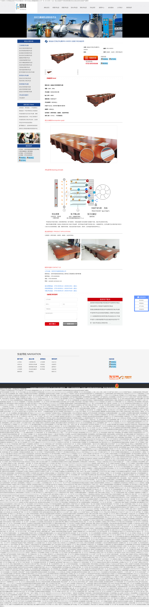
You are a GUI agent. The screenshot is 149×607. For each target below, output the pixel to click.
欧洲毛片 (34, 392)
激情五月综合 (131, 436)
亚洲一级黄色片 (21, 507)
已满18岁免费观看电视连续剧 (59, 410)
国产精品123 (72, 405)
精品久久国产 (66, 530)
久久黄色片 (74, 473)
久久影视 (4, 424)
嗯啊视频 (123, 406)
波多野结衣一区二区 (39, 444)
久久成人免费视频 (55, 505)
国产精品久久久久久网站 (23, 513)
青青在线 (42, 513)
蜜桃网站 (126, 474)
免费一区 (93, 497)
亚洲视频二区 (83, 410)
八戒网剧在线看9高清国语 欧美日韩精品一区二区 (109, 398)
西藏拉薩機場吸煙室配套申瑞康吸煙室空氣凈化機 (105, 309)
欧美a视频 (95, 426)
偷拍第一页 (109, 458)
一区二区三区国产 (38, 416)
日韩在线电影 (62, 575)
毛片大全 (17, 599)
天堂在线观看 (42, 476)
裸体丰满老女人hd (46, 453)
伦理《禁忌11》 (39, 411)
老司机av (45, 426)
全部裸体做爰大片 (99, 393)
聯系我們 (129, 7)
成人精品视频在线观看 (86, 489)
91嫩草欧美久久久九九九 (91, 449)
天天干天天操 (68, 486)
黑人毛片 (25, 429)
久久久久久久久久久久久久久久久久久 (108, 431)
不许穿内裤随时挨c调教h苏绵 (14, 421)
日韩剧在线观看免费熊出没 (81, 403)
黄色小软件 (16, 414)
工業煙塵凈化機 (24, 45)
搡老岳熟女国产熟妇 (29, 499)
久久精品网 (146, 426)
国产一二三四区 (126, 461)
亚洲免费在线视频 (66, 515)
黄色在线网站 (131, 423)
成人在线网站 (122, 413)
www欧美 (65, 444)
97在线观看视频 (29, 496)
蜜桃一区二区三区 (14, 530)
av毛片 (50, 557)
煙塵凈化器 (56, 7)
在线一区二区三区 (17, 562)
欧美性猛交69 (83, 436)
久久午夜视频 (106, 526)
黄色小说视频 (12, 520)
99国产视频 (74, 458)
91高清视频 (27, 427)
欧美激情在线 (124, 483)
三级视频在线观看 (74, 406)
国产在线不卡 (64, 393)
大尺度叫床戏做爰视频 (72, 564)
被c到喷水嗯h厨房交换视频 (120, 523)
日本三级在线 (55, 500)
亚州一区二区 (109, 489)
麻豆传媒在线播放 (25, 436)
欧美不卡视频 (143, 590)
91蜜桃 (125, 416)
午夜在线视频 (16, 523)
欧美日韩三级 (23, 559)
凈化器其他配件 (24, 95)
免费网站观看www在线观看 (81, 478)
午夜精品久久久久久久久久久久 (36, 460)
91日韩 (134, 489)
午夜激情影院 (101, 580)
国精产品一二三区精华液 (81, 598)
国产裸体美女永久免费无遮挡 (43, 431)
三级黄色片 (27, 544)
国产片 (120, 431)
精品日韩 (2, 588)
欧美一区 (17, 474)
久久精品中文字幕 (112, 588)
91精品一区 (118, 575)
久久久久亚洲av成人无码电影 (116, 395)
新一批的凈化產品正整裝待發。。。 (101, 323)
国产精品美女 (57, 588)
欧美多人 (28, 552)
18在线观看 (8, 578)
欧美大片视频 (121, 408)
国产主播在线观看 (98, 551)
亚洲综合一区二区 (21, 521)
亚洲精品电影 (41, 392)
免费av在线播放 (11, 518)
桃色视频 (74, 572)
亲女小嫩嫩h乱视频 (103, 444)
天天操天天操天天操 (130, 599)
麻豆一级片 (79, 500)
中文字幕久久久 (50, 604)
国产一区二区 (127, 547)
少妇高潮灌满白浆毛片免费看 (22, 473)
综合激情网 (65, 476)
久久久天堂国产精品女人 (126, 392)
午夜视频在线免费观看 (25, 452)
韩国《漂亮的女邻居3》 (93, 406)
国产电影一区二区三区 (25, 512)
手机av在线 (115, 491)
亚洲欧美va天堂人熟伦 (134, 450)
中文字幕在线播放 (39, 437)
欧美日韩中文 (56, 585)
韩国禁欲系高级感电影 (97, 496)
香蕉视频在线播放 (92, 431)
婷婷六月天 (17, 426)
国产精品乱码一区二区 (88, 460)
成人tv (52, 570)
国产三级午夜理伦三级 (58, 544)
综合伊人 (64, 457)
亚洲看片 (58, 393)
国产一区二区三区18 (140, 494)
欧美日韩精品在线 (118, 393)
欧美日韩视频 (111, 406)
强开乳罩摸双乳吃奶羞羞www (7, 492)
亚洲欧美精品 (30, 528)
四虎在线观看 (128, 437)
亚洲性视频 (5, 452)
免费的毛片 (50, 470)
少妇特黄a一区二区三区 (118, 403)
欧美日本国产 (133, 397)
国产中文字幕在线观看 (67, 470)
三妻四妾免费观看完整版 (103, 450)
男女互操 (6, 410)
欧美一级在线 (82, 468)
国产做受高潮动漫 (9, 403)
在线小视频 (27, 604)
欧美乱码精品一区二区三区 (89, 562)
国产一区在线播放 (111, 509)
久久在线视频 (38, 543)
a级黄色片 (71, 570)
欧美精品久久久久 (99, 460)
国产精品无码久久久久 (105, 442)
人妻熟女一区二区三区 (85, 445)
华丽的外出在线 (64, 585)
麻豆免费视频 (52, 440)
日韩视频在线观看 (48, 411)
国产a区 (112, 392)
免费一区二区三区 (121, 419)
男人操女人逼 (75, 439)
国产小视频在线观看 (51, 599)
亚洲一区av (86, 594)
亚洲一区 (10, 541)
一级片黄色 (41, 449)
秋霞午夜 (3, 427)
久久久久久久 (32, 539)
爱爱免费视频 (65, 588)
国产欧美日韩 (70, 598)
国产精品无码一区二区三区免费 (100, 453)
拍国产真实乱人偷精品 (53, 598)
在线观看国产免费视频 (76, 549)
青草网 (55, 601)
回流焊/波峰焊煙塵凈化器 (25, 65)
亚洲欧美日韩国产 (55, 439)
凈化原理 (92, 7)
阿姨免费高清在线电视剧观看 (111, 528)
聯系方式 (54, 371)
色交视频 (139, 538)
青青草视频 (26, 481)
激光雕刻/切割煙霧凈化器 (25, 53)
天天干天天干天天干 (87, 517)
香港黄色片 (141, 509)
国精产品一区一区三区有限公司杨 (135, 449)
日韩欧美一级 (31, 395)
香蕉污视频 (53, 395)
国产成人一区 (29, 468)
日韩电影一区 (103, 406)
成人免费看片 (100, 515)
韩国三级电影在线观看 (41, 429)
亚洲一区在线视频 (54, 416)
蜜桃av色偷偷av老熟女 (61, 523)
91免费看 (129, 413)
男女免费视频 (31, 450)
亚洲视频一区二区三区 (30, 520)
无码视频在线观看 (139, 455)
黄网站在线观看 (137, 565)
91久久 (126, 562)
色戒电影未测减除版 (45, 591)
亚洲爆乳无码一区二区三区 (33, 518)
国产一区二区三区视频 (40, 599)
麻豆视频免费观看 (43, 549)
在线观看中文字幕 (70, 557)
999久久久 (68, 507)
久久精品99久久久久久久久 (50, 400)
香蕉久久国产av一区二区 (84, 427)
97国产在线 (70, 449)
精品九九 (70, 414)
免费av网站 (134, 400)
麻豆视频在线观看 (4, 470)
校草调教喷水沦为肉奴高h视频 (71, 395)
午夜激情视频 (143, 419)
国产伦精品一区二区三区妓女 (50, 465)
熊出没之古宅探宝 (66, 593)
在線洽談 (54, 369)
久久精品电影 (29, 401)
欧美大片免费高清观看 (134, 520)
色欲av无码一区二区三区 (57, 489)
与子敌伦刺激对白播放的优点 (129, 473)
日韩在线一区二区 (141, 533)
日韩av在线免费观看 (89, 543)
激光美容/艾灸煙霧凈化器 (25, 55)
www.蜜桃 (92, 455)
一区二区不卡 (6, 543)
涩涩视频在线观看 (77, 418)
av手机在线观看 (99, 403)
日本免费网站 (125, 484)
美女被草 (109, 445)
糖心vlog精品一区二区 (28, 500)
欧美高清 (55, 520)
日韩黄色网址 (91, 461)
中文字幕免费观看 (73, 601)
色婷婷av (31, 471)
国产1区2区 (132, 586)
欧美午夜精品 (9, 395)
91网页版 (22, 398)
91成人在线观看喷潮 (113, 533)
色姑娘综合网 (102, 458)
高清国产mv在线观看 (143, 560)
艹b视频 (39, 440)
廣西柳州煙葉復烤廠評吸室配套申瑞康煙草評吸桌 (105, 303)
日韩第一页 (33, 427)
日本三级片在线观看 (137, 418)
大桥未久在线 (17, 504)
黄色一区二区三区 (8, 523)
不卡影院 (76, 496)
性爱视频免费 (76, 400)
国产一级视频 (89, 581)
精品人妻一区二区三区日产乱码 (81, 486)
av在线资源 (70, 392)
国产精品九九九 (100, 429)
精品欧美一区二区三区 (12, 401)
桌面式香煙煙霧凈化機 (25, 89)
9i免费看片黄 (145, 525)
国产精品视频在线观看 (76, 397)
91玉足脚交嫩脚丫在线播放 (42, 395)
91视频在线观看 (28, 400)
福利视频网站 (100, 423)
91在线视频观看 (142, 473)
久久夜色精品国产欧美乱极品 (93, 573)
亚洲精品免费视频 (77, 526)
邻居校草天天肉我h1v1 (40, 471)
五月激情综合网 (143, 593)
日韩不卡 (134, 479)
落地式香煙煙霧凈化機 (25, 87)
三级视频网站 (85, 520)
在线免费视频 (143, 413)
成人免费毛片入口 (25, 466)
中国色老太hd (79, 583)
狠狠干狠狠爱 (125, 502)
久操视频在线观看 (106, 436)
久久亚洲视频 (60, 403)
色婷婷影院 (102, 419)
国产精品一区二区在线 (32, 463)
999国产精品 (111, 432)
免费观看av (138, 492)
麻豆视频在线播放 (55, 401)
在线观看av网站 (61, 474)
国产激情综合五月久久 (97, 603)
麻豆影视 (76, 445)
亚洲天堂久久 (9, 457)
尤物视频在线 (10, 581)
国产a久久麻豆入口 (93, 598)
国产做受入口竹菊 (100, 437)
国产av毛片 (7, 429)
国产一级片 (51, 517)
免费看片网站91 (123, 436)
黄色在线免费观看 (38, 474)
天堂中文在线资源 (70, 499)
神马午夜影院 (14, 544)
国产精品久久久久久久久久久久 (109, 408)
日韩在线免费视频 (59, 406)
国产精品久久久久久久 (61, 463)
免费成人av (11, 463)
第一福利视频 (30, 439)
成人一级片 (30, 593)
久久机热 (86, 398)
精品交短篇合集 (48, 521)
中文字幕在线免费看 (88, 585)
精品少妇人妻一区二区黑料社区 (46, 406)
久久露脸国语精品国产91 (89, 418)
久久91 (68, 460)
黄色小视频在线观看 (15, 564)
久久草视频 (40, 533)
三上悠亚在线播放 (5, 585)
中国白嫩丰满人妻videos (115, 440)
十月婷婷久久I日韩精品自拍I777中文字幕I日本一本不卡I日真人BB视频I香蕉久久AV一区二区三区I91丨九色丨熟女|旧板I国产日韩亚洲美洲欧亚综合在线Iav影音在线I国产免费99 (44, 1)
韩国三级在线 (135, 411)
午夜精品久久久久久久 (137, 460)
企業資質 (19, 366)
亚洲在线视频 (10, 473)
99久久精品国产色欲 (117, 445)
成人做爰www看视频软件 (23, 478)
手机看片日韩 (32, 533)
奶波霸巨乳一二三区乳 (102, 395)
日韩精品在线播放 (122, 556)
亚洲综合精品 (127, 411)
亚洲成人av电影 (115, 450)
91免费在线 (97, 507)
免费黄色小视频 (68, 526)
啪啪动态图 (89, 523)
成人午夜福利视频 (126, 504)
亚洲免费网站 (41, 418)
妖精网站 (11, 405)
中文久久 (80, 453)
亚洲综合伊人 (55, 445)
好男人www (13, 423)
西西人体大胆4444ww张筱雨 (131, 410)
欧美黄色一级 (98, 465)
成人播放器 (92, 549)
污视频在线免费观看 (98, 400)
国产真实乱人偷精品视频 (36, 497)
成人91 (82, 423)
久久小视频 (115, 577)
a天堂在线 (69, 431)
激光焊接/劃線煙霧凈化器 (25, 50)
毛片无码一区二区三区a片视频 (18, 392)
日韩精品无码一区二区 (36, 554)
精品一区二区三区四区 (37, 452)
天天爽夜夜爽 (34, 512)
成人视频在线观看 (28, 432)
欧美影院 (57, 547)
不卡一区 (62, 483)
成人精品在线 (34, 549)
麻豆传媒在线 (125, 580)
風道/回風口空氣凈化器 (25, 80)
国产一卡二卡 (108, 423)
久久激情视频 (124, 541)
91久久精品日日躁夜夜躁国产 (58, 460)
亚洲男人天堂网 (79, 505)
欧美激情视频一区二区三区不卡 (134, 521)
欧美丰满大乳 (144, 573)
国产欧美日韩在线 (18, 437)
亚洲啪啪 (83, 523)
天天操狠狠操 (134, 461)
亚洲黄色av (16, 479)
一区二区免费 (30, 531)
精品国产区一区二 (100, 491)
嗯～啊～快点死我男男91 (82, 424)
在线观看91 (20, 534)
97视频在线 (24, 573)
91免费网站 (98, 521)
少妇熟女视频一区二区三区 (72, 408)
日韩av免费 (89, 487)
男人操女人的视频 (7, 449)
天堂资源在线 (16, 541)
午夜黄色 (130, 432)
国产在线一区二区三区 (75, 580)
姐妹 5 (115, 426)
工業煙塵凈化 (32, 362)
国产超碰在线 (104, 397)
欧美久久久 (7, 544)
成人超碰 (82, 400)
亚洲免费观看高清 (123, 465)
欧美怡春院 (64, 401)
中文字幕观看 (47, 410)
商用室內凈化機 (24, 75)
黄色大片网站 (119, 411)
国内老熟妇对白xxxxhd (75, 466)
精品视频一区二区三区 (120, 421)
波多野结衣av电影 (50, 393)
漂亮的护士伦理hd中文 (57, 427)
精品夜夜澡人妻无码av (94, 494)
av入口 (52, 455)
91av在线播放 (39, 450)
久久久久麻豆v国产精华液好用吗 (62, 533)
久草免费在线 (132, 541)
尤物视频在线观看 (86, 444)
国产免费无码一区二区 (70, 544)
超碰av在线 (31, 429)
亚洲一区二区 (96, 432)
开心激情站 (109, 401)
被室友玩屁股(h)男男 (32, 525)
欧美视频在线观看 (19, 598)
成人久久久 (49, 567)
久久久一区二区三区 (69, 494)
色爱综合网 (118, 502)
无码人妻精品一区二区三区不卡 (100, 557)
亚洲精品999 (138, 426)
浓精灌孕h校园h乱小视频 (110, 400)
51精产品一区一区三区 (27, 426)
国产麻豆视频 (9, 445)
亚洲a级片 (35, 489)
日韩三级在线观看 (37, 400)
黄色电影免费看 (29, 509)
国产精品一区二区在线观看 (33, 515)
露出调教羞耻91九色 (142, 502)
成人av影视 (27, 403)
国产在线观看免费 (48, 419)
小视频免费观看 (79, 398)
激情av (145, 504)
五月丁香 (45, 447)
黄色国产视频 (9, 414)
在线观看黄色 (80, 528)
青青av (2, 500)
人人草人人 (13, 583)
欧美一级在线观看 (122, 478)
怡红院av (98, 439)
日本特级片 (132, 429)
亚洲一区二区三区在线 (62, 541)
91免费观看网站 (12, 507)
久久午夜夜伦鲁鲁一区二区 (119, 401)
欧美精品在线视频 (111, 411)
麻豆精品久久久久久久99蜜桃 (73, 416)
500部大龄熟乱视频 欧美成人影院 (47, 512)
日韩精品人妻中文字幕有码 (71, 440)
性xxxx (75, 449)
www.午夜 (23, 564)
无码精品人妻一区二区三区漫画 (128, 533)
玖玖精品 (26, 471)
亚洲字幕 (133, 445)
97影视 (117, 452)
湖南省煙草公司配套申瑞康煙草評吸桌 (101, 306)
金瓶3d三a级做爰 (38, 468)
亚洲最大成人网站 (130, 414)
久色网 (102, 507)
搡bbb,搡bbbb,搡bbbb (61, 423)
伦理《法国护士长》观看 (110, 599)
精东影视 (140, 397)
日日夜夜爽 (96, 470)
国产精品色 (60, 577)
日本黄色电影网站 (74, 521)
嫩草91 (18, 450)
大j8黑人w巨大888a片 (86, 426)
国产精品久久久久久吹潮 (14, 538)
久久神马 (107, 507)
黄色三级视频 (36, 423)
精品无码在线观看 (102, 474)
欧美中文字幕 (115, 518)
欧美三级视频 (72, 567)
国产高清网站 (80, 525)
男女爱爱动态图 (92, 474)
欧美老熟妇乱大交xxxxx (74, 423)
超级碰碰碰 (42, 393)
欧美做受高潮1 (31, 453)
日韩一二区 (29, 580)
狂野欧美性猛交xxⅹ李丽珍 (108, 573)
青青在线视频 (121, 426)
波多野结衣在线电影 (84, 497)
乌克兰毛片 (60, 395)
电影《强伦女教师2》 (20, 463)
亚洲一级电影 (70, 492)
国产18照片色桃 (39, 419)
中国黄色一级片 (91, 437)
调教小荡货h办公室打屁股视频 (101, 523)
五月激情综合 (139, 405)
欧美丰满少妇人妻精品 (44, 479)
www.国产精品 (130, 531)
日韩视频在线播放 (66, 413)
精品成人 (50, 434)
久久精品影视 (40, 577)
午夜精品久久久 (23, 410)
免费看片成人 (62, 536)
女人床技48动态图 (59, 554)
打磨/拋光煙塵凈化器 (24, 67)
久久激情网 (125, 520)
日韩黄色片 (142, 474)
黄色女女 (51, 458)
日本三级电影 (119, 410)
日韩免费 (26, 393)
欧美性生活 (61, 442)
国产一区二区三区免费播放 (10, 413)
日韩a (110, 523)
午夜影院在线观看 (38, 509)
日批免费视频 (86, 473)
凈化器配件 (22, 98)
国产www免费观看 (10, 393)
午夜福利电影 (14, 444)
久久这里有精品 (136, 539)
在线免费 (86, 528)
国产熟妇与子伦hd (48, 588)
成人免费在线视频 (128, 434)
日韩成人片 (131, 465)
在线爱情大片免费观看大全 (133, 408)
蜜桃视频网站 (45, 458)
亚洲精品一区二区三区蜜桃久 (137, 442)
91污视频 (62, 408)
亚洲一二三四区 (28, 594)
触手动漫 (120, 474)
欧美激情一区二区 (134, 474)
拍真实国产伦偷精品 (18, 569)
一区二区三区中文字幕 (20, 531)
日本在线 (45, 474)
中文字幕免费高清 (76, 586)
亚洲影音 (144, 569)
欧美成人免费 (35, 461)
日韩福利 (140, 424)
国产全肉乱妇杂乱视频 (128, 398)
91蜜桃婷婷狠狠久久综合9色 (135, 551)
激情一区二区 (122, 491)
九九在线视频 (40, 521)
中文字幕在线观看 (125, 466)
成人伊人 (127, 515)
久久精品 (24, 449)
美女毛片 (138, 528)
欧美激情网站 (120, 515)
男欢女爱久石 (94, 604)
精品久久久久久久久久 (73, 536)
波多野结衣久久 (17, 455)
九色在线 (27, 492)
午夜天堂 (6, 599)
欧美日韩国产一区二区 (73, 410)
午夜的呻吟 (84, 416)
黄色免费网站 (142, 461)
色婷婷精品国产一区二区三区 (110, 465)
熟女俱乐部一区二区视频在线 (95, 410)
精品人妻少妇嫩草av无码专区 (38, 604)
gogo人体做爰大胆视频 (133, 447)
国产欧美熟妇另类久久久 (115, 569)
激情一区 (67, 406)
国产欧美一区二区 (96, 405)
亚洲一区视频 (75, 429)
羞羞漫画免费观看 (99, 483)
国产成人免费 (51, 466)
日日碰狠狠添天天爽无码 (17, 458)
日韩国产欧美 (74, 504)
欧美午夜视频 (9, 455)
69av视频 (85, 401)
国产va (84, 499)
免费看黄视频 (35, 575)
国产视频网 (125, 432)
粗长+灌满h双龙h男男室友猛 (124, 457)
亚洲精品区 (119, 546)
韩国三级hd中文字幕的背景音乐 (83, 484)
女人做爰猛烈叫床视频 (92, 546)
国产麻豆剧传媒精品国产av (87, 393)
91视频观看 (22, 401)
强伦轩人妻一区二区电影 (74, 444)
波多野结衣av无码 (118, 486)
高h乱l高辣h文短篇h (27, 421)
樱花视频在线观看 (37, 447)
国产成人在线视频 (58, 411)
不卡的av (91, 414)
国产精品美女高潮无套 (112, 447)
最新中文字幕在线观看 (118, 460)
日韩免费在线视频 (8, 573)
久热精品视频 (66, 604)
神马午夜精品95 (38, 551)
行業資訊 (42, 364)
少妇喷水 (53, 418)
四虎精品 (53, 405)
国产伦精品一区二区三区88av (54, 530)
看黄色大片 (52, 426)
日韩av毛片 (113, 410)
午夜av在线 (40, 541)
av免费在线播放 (22, 528)
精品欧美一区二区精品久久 (66, 445)
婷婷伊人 (142, 408)
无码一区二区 (87, 577)
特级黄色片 (13, 478)
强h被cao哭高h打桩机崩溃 (43, 427)
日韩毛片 (117, 406)
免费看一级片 (45, 583)
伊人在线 (29, 397)
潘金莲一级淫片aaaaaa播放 (59, 431)
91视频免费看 (33, 572)
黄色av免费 (128, 460)
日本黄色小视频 (129, 481)
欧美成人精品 (22, 411)
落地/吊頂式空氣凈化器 (25, 78)
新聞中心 (101, 7)
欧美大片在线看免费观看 (108, 590)
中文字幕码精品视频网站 (124, 453)
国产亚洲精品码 (43, 466)
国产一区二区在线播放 (17, 418)
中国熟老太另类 (60, 447)
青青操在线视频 (65, 517)
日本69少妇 (23, 479)
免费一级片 (13, 549)
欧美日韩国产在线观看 (6, 489)
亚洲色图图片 (98, 543)
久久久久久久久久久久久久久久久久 (9, 502)
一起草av (127, 496)
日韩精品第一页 (137, 578)
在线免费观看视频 (118, 489)
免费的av (112, 541)
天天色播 (100, 452)
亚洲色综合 (103, 470)
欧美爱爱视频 (88, 423)
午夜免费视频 (133, 502)
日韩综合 (107, 564)
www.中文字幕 (28, 447)
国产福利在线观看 (7, 496)
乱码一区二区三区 (134, 458)
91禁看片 (8, 458)
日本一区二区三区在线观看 (70, 594)
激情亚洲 (127, 424)
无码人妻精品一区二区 (85, 411)
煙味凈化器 (83, 7)
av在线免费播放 (16, 578)
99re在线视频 (87, 392)
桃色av (59, 413)
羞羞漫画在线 (28, 598)
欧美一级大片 (133, 509)
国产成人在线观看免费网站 (84, 502)
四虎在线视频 (20, 520)
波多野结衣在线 (19, 427)
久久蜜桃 (40, 465)
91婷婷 (43, 523)
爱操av (140, 510)
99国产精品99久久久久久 (51, 492)
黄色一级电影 (19, 393)
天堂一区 (62, 564)
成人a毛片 (29, 392)
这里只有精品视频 (119, 437)
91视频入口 (30, 586)
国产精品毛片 (68, 455)
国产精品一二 (80, 449)
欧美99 (46, 437)
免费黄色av (19, 476)
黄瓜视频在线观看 (108, 581)
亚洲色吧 (85, 414)
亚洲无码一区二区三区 (109, 427)
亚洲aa (2, 504)
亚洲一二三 (6, 583)
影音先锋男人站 (50, 523)
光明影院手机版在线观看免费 (134, 421)
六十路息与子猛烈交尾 (10, 539)
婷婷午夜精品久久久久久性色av (47, 463)
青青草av (117, 487)
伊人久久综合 (120, 509)
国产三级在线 (107, 403)
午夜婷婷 (71, 393)
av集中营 (30, 416)
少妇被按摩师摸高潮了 (123, 586)
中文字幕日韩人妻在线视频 (55, 457)
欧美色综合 (28, 461)
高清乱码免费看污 (33, 393)
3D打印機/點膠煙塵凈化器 (25, 62)
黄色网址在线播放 (78, 577)
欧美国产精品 (41, 567)
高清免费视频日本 (87, 397)
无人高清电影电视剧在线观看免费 (111, 476)
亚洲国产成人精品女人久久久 (116, 578)
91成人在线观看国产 (65, 439)
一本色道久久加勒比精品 (102, 461)
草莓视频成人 (139, 431)
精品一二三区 (64, 432)
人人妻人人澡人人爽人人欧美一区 (100, 392)
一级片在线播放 (140, 594)
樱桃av (37, 442)
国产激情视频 (64, 398)
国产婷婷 (138, 541)
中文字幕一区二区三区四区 (128, 405)
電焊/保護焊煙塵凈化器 (25, 69)
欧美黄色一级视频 (15, 398)
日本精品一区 (48, 552)
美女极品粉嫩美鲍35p (122, 505)
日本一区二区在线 (77, 479)
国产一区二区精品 (133, 416)
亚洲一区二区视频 (49, 449)
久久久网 (132, 452)
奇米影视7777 (110, 591)
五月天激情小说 (140, 436)
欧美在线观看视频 (124, 439)
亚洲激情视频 (129, 544)
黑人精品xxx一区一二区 (98, 489)
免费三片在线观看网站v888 (16, 604)
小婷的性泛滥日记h (62, 468)
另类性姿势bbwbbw (23, 585)
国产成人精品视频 (119, 604)
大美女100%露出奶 (77, 413)
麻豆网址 (34, 408)
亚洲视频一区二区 (64, 538)
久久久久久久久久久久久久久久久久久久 (55, 392)
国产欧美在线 (136, 544)
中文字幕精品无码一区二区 (120, 551)
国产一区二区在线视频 (71, 474)
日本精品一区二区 (7, 481)
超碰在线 (85, 413)
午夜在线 (116, 583)
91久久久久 (89, 432)
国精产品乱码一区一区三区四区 (65, 599)
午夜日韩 (123, 449)
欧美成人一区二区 (110, 492)
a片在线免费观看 (107, 603)
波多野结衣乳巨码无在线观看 (25, 567)
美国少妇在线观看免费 (121, 538)
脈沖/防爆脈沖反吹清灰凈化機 (26, 72)
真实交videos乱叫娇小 (90, 505)
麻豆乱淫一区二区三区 (61, 426)
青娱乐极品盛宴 (14, 431)
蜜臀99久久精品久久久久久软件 (78, 530)
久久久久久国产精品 (8, 499)
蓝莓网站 (68, 551)
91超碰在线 (16, 395)
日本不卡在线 (79, 543)
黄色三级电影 (144, 549)
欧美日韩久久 (99, 418)
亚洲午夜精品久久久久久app (71, 411)
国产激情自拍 (88, 458)
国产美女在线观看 (93, 567)
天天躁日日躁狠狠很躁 (88, 465)
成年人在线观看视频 (111, 419)
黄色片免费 (55, 551)
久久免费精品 (48, 526)
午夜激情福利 (87, 496)
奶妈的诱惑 (45, 440)
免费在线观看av (111, 434)
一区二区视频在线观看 (23, 533)
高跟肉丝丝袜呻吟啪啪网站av (74, 491)
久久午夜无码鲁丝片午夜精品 (62, 473)
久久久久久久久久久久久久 (80, 431)
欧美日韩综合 (22, 453)
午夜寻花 (48, 418)
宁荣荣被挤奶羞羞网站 (49, 452)
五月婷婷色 (93, 473)
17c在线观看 (144, 491)
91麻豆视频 (45, 487)
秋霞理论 (107, 594)
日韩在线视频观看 (46, 590)
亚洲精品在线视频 (87, 559)
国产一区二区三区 (134, 572)
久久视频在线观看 (111, 478)
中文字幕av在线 (120, 521)
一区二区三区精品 (19, 405)
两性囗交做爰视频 (81, 544)
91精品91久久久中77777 (130, 393)
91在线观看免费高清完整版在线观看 (105, 575)
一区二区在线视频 (68, 496)
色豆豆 (141, 410)
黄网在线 (38, 585)
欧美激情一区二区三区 (77, 533)
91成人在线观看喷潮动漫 (16, 400)
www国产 (104, 536)
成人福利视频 (54, 569)
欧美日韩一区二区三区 (41, 457)
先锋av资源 (34, 544)
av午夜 (135, 406)
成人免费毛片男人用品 (100, 481)
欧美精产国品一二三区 (98, 487)
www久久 (104, 534)
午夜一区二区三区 (39, 500)
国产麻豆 (47, 510)
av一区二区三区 (54, 575)
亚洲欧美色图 (23, 395)
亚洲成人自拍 (38, 439)
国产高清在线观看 (96, 534)
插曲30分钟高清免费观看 (94, 436)
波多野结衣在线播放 (50, 423)
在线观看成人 (136, 556)
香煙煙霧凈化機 (24, 84)
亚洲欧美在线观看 (140, 429)
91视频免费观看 (72, 426)
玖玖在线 (47, 460)
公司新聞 (19, 369)
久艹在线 (101, 559)
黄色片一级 (89, 504)
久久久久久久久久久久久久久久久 (57, 437)
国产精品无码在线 (17, 449)
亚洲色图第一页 (57, 539)
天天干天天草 (31, 442)
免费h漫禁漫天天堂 (25, 414)
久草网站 (127, 509)
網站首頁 (46, 7)
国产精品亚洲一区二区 (110, 418)
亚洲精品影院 (84, 461)
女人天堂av (12, 406)
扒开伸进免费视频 (42, 559)
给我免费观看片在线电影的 (101, 533)
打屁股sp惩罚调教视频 (41, 470)
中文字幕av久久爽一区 (10, 509)
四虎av (78, 426)
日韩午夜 (143, 575)
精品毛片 (146, 586)
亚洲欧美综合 (6, 487)
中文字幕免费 (23, 442)
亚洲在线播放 (123, 583)
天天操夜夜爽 (19, 471)
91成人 (69, 479)
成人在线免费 (105, 405)
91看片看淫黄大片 (20, 518)
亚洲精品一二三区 (84, 395)
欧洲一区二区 (92, 476)
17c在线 (84, 479)
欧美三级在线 (40, 473)
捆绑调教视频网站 (135, 536)
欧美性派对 (64, 510)
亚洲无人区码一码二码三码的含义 (105, 552)
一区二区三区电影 (92, 530)
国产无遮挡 (137, 434)
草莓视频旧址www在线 (82, 560)
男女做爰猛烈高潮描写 (74, 457)
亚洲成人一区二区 (29, 419)
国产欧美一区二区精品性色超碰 (72, 442)
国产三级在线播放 (57, 444)
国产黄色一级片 (57, 478)
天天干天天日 (16, 445)
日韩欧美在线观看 (30, 581)
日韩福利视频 (134, 496)
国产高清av (88, 471)
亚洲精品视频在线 (124, 452)
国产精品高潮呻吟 (65, 397)
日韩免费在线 (54, 556)
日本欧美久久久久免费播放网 (112, 483)
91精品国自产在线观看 (51, 413)
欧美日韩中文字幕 (68, 577)
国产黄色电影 (129, 406)
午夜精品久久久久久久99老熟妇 (97, 401)
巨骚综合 (125, 429)
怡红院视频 (65, 567)
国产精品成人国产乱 (8, 598)
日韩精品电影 (30, 543)
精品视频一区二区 (135, 499)
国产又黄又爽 (128, 578)
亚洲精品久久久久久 (134, 483)
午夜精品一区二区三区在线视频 (113, 473)
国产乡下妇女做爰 (73, 432)
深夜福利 (95, 458)
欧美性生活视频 (68, 461)
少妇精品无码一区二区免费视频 (136, 513)
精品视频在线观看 (50, 513)
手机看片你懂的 (21, 554)
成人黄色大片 (114, 436)
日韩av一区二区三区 (137, 504)
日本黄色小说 (4, 547)
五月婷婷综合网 (45, 505)
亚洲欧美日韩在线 (7, 465)
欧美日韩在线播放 (29, 458)
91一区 (27, 554)
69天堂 (101, 513)
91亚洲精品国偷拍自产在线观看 (137, 476)
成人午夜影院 (102, 445)
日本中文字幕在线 (38, 504)
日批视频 (77, 523)
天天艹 (114, 458)
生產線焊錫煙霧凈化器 (25, 60)
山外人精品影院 (140, 440)
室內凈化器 (74, 7)
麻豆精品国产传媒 (61, 562)
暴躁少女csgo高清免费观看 (66, 450)
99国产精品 (100, 463)
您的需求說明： (61, 315)
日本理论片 (3, 575)
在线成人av (22, 502)
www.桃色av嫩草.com (140, 398)
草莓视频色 (23, 397)
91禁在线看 (93, 398)
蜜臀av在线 (24, 450)
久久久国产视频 (58, 424)
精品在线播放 (14, 585)
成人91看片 (93, 395)
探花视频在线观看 (100, 549)
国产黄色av (104, 510)
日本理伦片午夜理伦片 (29, 565)
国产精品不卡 (77, 450)
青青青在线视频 (142, 395)
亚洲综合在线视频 (98, 581)
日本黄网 (45, 450)
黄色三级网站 (47, 405)
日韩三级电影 (62, 598)
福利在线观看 (3, 513)
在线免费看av (70, 510)
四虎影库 (35, 426)
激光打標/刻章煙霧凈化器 (25, 48)
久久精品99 (58, 414)
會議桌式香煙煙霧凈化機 (25, 91)
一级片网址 (16, 559)
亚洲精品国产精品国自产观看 (89, 450)
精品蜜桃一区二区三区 (109, 513)
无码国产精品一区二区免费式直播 (100, 578)
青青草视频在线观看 (101, 434)
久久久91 (48, 476)
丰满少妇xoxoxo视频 (24, 588)
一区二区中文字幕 (37, 397)
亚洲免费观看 (80, 513)
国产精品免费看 (134, 439)
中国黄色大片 (78, 421)
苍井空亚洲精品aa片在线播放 (72, 489)
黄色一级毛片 (80, 471)
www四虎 (40, 410)
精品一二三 (15, 497)
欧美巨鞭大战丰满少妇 (51, 484)
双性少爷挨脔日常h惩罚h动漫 (16, 461)
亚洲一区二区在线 (27, 575)
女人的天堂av (30, 411)
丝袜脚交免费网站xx (77, 547)
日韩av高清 (96, 559)
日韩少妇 (77, 393)
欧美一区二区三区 (54, 483)
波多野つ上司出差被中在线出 (24, 423)
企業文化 (19, 364)
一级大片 (34, 406)
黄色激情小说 (59, 513)
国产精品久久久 (113, 414)
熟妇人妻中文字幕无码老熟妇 (16, 447)
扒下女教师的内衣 (78, 414)
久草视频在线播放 (62, 534)
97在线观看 (59, 565)
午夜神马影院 (102, 478)
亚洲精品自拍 (114, 512)
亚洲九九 (79, 473)
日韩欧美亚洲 (121, 414)
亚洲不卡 (140, 400)
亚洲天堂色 (38, 453)
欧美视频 (30, 410)
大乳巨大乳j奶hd (78, 518)
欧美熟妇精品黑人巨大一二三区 (19, 460)
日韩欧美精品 (141, 393)
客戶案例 (42, 369)
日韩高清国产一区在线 (24, 572)
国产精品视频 (90, 479)
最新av (42, 423)
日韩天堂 (78, 557)
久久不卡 (15, 457)
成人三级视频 (33, 436)
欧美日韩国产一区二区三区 (65, 400)
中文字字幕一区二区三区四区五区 (51, 397)
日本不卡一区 (27, 424)
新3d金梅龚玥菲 (8, 504)
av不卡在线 (68, 483)
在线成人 (39, 507)
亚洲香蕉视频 (55, 497)
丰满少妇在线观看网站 (28, 455)
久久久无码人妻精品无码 (9, 450)
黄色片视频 (146, 424)
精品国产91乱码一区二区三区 (127, 528)
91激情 (61, 494)
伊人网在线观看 (15, 436)
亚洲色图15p (128, 403)
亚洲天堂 (71, 465)
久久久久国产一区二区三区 (131, 525)
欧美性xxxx (38, 487)
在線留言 (54, 364)
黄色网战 (114, 531)
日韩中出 (35, 410)
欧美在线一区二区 (86, 534)
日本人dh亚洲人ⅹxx (59, 455)
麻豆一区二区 (105, 569)
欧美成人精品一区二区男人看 (86, 521)
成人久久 (99, 476)
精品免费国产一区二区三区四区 (42, 401)
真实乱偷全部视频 (42, 434)
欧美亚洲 (91, 424)
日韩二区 (79, 517)
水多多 (15, 489)
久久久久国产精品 (99, 440)
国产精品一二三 (19, 432)
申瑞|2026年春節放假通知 (25, 122)
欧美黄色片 (138, 452)
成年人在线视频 (76, 515)
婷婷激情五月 (10, 442)
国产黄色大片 (14, 487)
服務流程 (19, 371)
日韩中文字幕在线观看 (62, 405)
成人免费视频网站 (106, 457)
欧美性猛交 (38, 458)
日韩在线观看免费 (44, 575)
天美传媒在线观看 (132, 538)
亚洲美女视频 (129, 567)
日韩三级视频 (96, 504)
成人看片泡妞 (8, 397)
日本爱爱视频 (125, 559)
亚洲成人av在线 (111, 585)
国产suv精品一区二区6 (77, 604)
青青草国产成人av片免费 (6, 565)
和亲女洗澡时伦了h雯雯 (9, 521)
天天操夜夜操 (92, 447)
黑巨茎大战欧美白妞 (135, 515)
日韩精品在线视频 (53, 450)
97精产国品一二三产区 (37, 405)
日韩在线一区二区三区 (114, 449)
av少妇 (106, 440)
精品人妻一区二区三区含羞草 (7, 525)
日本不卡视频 (82, 437)
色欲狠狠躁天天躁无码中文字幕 (27, 487)
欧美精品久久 (59, 440)
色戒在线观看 (37, 523)
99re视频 (66, 452)
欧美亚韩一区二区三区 (68, 478)
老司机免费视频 (145, 556)
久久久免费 (39, 547)
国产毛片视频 (70, 401)
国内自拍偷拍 (90, 440)
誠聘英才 (54, 366)
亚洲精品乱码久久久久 (50, 577)
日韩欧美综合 (130, 401)
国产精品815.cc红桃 (120, 552)
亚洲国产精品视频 (112, 424)
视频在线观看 (135, 413)
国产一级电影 (51, 531)
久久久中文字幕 (12, 547)
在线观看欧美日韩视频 (57, 461)
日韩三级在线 (26, 562)
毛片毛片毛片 (51, 447)
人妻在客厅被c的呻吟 (59, 434)
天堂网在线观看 (109, 393)
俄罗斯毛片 (34, 552)
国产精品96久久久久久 (60, 449)
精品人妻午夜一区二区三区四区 (88, 429)
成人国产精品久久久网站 (136, 484)
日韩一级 (16, 442)
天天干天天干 (125, 397)
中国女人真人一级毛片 (69, 424)
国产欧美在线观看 (4, 392)
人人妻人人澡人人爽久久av (30, 418)
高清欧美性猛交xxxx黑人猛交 (17, 551)
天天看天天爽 (109, 486)
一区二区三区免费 (103, 466)
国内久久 (142, 434)
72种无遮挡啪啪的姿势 (133, 419)
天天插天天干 (59, 452)
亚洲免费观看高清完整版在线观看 (42, 421)
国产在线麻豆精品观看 (50, 565)
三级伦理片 (46, 507)
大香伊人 (116, 392)
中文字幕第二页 (117, 504)
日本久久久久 (5, 530)
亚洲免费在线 (110, 421)
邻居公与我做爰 (88, 453)
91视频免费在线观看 (28, 437)
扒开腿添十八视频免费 (36, 478)
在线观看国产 (96, 397)
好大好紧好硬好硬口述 (70, 471)
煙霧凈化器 (65, 7)
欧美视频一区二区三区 (44, 489)
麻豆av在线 (86, 455)
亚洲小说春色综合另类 (123, 458)
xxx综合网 (118, 397)
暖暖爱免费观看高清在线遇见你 (119, 507)
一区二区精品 (43, 494)
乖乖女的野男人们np (46, 481)
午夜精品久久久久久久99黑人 (33, 483)
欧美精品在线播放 (7, 439)
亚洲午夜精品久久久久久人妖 (45, 398)
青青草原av (23, 530)
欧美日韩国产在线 (130, 557)
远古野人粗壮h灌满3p (25, 408)
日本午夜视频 (46, 499)
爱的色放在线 (77, 570)
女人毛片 (22, 465)
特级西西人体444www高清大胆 (88, 439)
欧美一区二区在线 (47, 543)
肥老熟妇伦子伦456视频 (124, 400)
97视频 (143, 492)
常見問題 (42, 366)
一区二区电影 (136, 437)
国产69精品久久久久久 (32, 398)
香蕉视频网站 (91, 434)
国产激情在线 (15, 397)
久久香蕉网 (108, 518)
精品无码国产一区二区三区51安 (55, 429)
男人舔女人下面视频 (57, 481)
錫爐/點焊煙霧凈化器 (24, 57)
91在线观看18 (104, 572)
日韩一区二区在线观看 (27, 504)
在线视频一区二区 (32, 434)
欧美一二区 (39, 499)
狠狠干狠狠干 (22, 444)
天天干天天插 (65, 539)
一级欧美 (61, 507)
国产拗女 (28, 507)
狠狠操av (77, 554)
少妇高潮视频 (112, 397)
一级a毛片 (94, 444)
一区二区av (83, 406)
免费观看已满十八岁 (136, 427)
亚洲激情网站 (95, 471)
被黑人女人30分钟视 (73, 436)
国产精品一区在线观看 (43, 408)
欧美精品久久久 (108, 567)
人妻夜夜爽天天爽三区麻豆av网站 (57, 491)
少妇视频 (121, 562)
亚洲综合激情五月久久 (138, 403)
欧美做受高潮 (119, 434)
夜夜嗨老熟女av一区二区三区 (87, 539)
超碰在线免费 (55, 509)
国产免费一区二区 (51, 534)
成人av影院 (121, 593)
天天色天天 (57, 398)
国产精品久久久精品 (36, 403)
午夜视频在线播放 (17, 517)
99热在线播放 (140, 463)
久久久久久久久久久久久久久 (83, 463)
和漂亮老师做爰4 (138, 481)
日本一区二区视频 (63, 465)
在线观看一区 (72, 528)
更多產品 (31, 371)
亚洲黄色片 (30, 523)
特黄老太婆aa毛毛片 (120, 497)
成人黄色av (131, 444)
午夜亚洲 (43, 515)
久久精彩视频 (19, 406)
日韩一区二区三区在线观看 (81, 599)
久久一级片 (92, 403)
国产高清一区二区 (19, 499)
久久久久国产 (92, 554)
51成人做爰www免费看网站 (51, 436)
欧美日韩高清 (70, 421)
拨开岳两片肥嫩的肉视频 (6, 591)
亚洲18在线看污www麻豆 (116, 547)
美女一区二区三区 (140, 414)
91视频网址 (89, 468)
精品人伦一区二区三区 (111, 517)
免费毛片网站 (6, 418)
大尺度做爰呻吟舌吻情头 (49, 468)
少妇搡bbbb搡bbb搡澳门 (112, 413)
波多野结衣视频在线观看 (69, 513)
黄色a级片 (3, 518)
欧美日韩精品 (88, 400)
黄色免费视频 (122, 447)
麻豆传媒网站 (120, 424)
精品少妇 (112, 570)
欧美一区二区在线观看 (80, 556)
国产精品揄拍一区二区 (13, 408)
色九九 (95, 423)
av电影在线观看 (113, 453)
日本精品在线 (133, 424)
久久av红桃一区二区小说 (128, 440)
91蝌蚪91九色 (6, 596)
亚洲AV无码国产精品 (106, 494)
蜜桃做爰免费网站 (109, 484)
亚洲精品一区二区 (108, 416)
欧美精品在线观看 (103, 546)
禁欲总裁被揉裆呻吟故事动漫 (64, 418)
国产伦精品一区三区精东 (92, 556)
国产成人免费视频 (143, 505)
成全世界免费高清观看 (84, 596)
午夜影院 (69, 437)
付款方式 (54, 362)
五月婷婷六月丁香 (79, 470)
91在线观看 (25, 517)
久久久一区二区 (27, 406)
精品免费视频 (29, 551)
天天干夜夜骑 (109, 481)
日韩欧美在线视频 (118, 416)
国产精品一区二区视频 (100, 509)
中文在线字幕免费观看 (48, 424)
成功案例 (110, 7)
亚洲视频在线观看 (54, 408)
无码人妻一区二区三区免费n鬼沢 (50, 538)
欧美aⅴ (48, 569)
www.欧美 (73, 434)
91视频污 (92, 483)
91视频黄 (61, 471)
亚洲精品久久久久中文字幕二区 (97, 560)
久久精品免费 (57, 515)
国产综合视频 (15, 496)
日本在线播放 (61, 499)
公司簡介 (120, 7)
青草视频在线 (46, 439)
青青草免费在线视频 (85, 408)
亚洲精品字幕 (46, 455)
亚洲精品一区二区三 (18, 424)
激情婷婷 (62, 416)
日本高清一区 (41, 573)
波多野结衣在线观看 (115, 405)
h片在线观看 (67, 429)
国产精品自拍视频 (21, 549)
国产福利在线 (16, 573)
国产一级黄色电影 (76, 551)
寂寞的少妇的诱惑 (19, 403)
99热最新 (99, 447)
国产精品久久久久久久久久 (50, 403)
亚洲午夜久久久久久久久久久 (53, 593)
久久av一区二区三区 (125, 487)
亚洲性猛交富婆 (137, 392)
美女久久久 (118, 530)
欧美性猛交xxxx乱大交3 (137, 497)
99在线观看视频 (10, 427)
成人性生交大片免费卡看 (139, 530)
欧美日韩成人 (57, 470)
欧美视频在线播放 (110, 479)
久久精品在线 (78, 465)
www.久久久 (69, 562)
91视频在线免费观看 (82, 434)
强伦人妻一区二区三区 (31, 465)
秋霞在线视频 (20, 509)
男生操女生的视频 (78, 541)
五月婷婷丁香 (49, 536)
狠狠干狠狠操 (66, 504)
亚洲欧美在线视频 (12, 567)
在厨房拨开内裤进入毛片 (38, 484)
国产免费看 (137, 549)
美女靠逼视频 (38, 455)
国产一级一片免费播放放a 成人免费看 (41, 445)
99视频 (81, 496)
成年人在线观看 (71, 583)
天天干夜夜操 (47, 509)
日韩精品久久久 (140, 552)
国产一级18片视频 (83, 474)
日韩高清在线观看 (45, 581)
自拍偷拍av (79, 405)
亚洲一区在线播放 (26, 440)
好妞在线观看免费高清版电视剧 (96, 518)
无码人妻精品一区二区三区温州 (47, 414)
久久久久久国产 (14, 410)
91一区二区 (107, 463)
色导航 (40, 426)
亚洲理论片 (41, 436)
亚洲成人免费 (32, 577)
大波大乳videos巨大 (116, 526)
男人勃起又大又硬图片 (103, 570)
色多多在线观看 (96, 411)
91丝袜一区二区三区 (97, 427)
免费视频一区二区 (78, 392)
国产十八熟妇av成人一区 (92, 419)
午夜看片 (33, 440)
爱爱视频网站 (5, 423)
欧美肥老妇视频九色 (24, 497)
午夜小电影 (106, 541)
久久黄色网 (85, 551)
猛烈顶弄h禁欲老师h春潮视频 (95, 416)
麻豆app (104, 447)
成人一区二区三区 (80, 510)
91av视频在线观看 (94, 442)
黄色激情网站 (34, 414)
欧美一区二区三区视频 (53, 471)
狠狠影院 (32, 588)
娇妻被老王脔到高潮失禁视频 (123, 427)
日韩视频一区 (75, 497)
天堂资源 (14, 577)
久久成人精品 (84, 447)
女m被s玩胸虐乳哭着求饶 (52, 573)
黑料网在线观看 (69, 403)
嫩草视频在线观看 (23, 596)
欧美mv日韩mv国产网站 (33, 564)
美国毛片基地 (108, 460)
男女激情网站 (138, 401)
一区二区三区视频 (99, 479)
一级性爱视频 (5, 586)
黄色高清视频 (94, 596)
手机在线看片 (78, 401)
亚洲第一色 (106, 410)
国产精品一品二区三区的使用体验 (65, 559)
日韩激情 (70, 468)
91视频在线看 (80, 591)
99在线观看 (104, 432)
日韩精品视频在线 (128, 486)
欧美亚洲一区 (15, 465)
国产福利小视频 (87, 405)
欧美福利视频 (137, 486)
